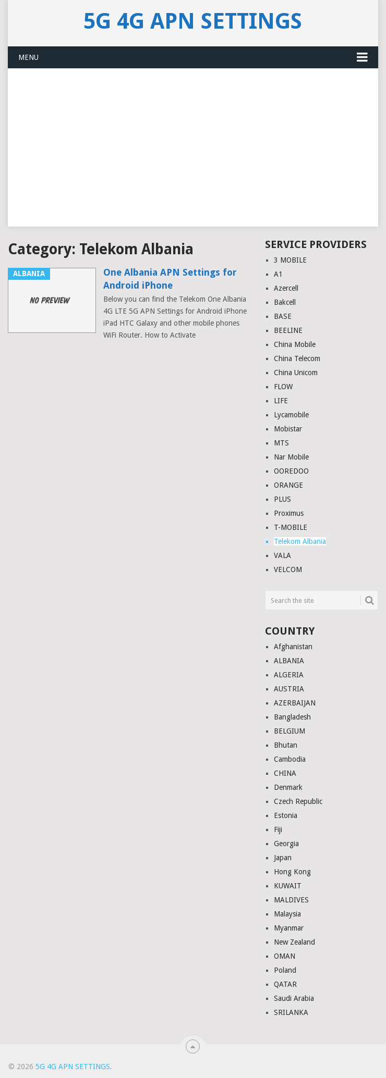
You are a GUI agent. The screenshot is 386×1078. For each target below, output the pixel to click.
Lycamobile (291, 415)
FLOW (283, 386)
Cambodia (290, 759)
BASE (283, 316)
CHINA (285, 773)
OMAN (284, 956)
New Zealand (294, 942)
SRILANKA (291, 1012)
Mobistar (288, 429)
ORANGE (288, 485)
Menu (28, 57)
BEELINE (288, 330)
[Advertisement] (193, 154)
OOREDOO (291, 471)
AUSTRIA (289, 689)
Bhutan (285, 745)
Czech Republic (298, 801)
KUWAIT (287, 886)
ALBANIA (289, 660)
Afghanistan (293, 646)
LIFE (281, 400)
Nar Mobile (291, 457)
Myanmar (289, 928)
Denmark (288, 787)
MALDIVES (291, 900)
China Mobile (295, 344)
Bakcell (285, 302)
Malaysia (287, 914)
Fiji (278, 829)
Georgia (286, 843)
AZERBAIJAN (295, 703)
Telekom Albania (300, 541)
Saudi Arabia (294, 998)
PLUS (282, 499)
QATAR (285, 984)
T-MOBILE (290, 527)
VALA (282, 555)
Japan (283, 857)
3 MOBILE (290, 260)
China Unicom (296, 372)
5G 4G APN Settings (192, 21)
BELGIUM (289, 731)
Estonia (285, 815)
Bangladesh (292, 717)
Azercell (286, 288)
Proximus (289, 513)
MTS (281, 443)
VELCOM (288, 569)
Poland (285, 970)
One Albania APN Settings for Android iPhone (170, 279)
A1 (278, 274)
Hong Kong (292, 872)
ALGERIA (289, 675)
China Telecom (297, 358)
